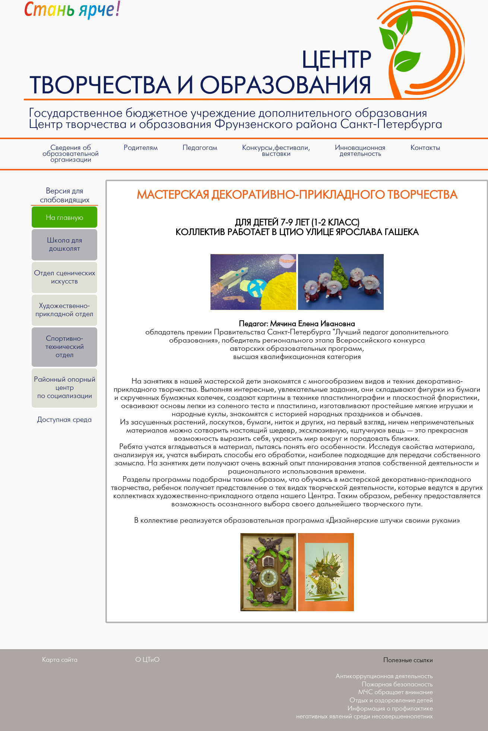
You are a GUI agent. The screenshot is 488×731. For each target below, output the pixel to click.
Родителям (141, 147)
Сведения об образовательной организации (70, 153)
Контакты (425, 147)
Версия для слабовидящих (64, 195)
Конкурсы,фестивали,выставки (276, 150)
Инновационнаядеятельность (360, 150)
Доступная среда (64, 419)
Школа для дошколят (64, 244)
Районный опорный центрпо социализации (64, 388)
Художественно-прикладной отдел (64, 310)
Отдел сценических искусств (64, 277)
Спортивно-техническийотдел (64, 347)
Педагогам (200, 147)
